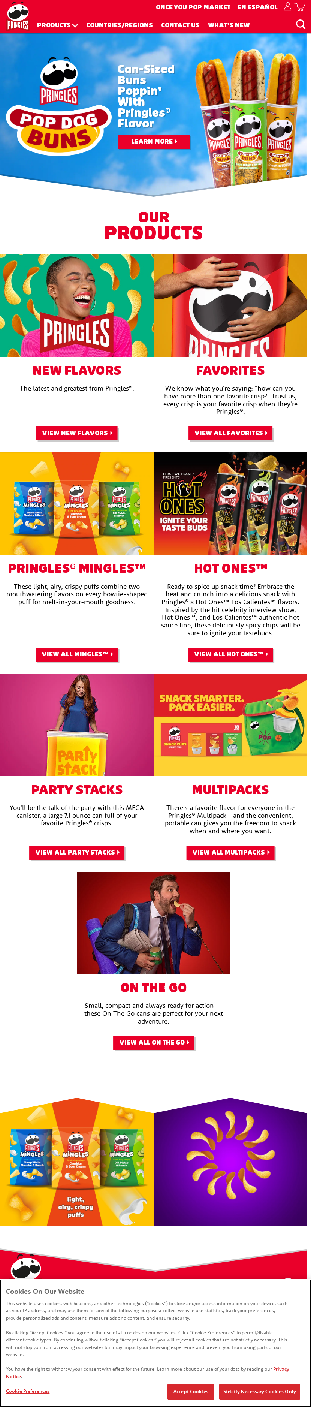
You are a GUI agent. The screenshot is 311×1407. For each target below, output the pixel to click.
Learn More (152, 141)
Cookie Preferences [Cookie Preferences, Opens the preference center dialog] (27, 1392)
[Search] (300, 24)
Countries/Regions (119, 25)
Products (54, 25)
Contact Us (180, 25)
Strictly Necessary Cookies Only (259, 1392)
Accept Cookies (190, 1392)
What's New (229, 25)
